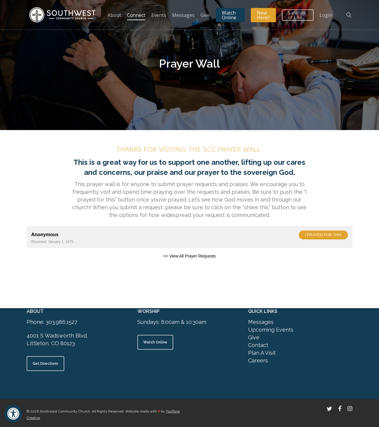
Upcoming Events (270, 330)
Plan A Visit (262, 353)
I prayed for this (323, 235)
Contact (258, 345)
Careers (258, 360)
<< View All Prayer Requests (189, 256)
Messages (261, 322)
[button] (13, 414)
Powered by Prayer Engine (48, 265)
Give (253, 337)
